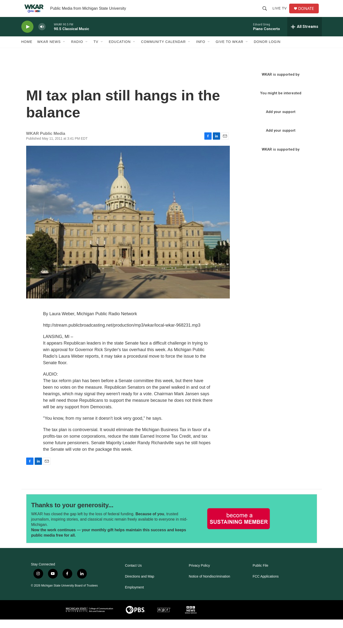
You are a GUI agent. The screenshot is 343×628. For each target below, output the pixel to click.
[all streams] (304, 35)
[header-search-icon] (266, 12)
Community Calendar (163, 50)
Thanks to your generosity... (72, 513)
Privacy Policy (199, 574)
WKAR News (49, 50)
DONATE (308, 12)
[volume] (42, 35)
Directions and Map (139, 585)
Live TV (281, 13)
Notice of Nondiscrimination (209, 585)
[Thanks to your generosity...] (238, 527)
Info (200, 50)
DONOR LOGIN (267, 50)
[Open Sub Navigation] (64, 50)
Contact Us (133, 574)
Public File (260, 574)
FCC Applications (266, 585)
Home (26, 50)
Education (120, 50)
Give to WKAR (229, 50)
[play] (27, 35)
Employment (134, 596)
